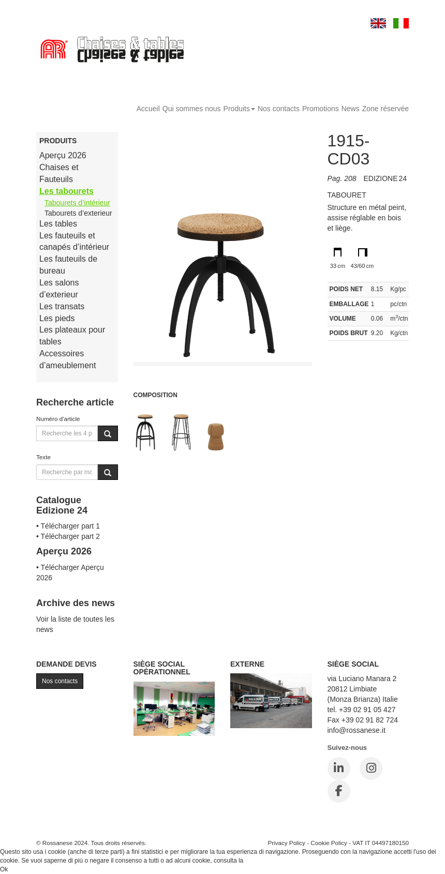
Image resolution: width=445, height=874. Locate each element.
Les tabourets (66, 191)
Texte (43, 457)
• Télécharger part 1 (68, 526)
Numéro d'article (58, 418)
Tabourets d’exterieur (78, 213)
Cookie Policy (328, 842)
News (351, 108)
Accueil (148, 108)
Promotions (320, 108)
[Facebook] (339, 791)
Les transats (61, 306)
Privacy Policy (286, 842)
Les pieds (57, 318)
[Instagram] (371, 768)
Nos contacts (279, 108)
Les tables (58, 223)
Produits (239, 108)
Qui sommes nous (191, 108)
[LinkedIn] (339, 768)
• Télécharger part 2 (68, 536)
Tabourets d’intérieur (77, 203)
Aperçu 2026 (62, 155)
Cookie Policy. (264, 860)
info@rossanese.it (356, 730)
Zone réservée (385, 108)
